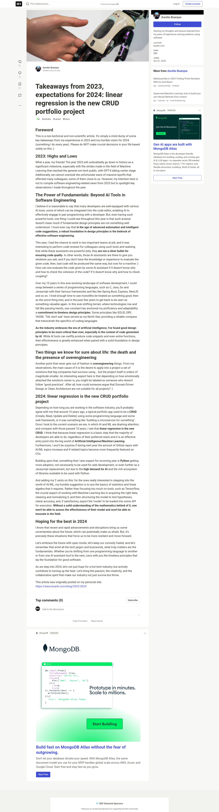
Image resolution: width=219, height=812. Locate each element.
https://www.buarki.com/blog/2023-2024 (60, 586)
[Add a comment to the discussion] (90, 611)
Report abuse (97, 621)
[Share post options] (20, 105)
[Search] (27, 4)
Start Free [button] (43, 774)
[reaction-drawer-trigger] (19, 63)
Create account (192, 4)
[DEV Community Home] (18, 4)
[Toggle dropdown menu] (145, 633)
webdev (46, 119)
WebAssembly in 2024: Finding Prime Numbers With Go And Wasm (177, 82)
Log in (176, 4)
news (66, 119)
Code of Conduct (80, 621)
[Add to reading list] (19, 85)
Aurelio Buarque (51, 67)
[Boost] (19, 95)
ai (38, 119)
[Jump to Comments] (19, 74)
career (57, 119)
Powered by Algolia (109, 4)
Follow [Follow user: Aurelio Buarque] (177, 24)
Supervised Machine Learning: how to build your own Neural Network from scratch (177, 97)
